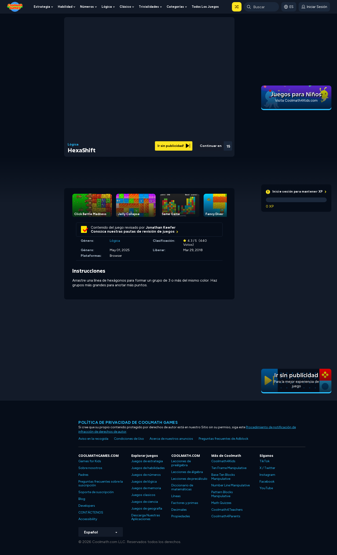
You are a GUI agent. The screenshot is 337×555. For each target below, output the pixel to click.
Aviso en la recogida (93, 439)
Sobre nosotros (90, 468)
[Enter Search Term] (261, 6)
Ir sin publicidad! (174, 146)
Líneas (176, 496)
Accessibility (87, 519)
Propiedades (180, 516)
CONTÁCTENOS (90, 512)
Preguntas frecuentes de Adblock (223, 439)
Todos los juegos (205, 6)
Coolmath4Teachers (227, 510)
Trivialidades (149, 6)
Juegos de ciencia (144, 502)
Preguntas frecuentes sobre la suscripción (100, 484)
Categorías (175, 6)
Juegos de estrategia (147, 461)
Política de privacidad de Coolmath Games (128, 422)
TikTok (265, 461)
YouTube (266, 488)
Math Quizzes (221, 503)
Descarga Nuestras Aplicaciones (145, 517)
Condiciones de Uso (129, 439)
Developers (86, 506)
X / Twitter (267, 468)
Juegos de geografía (146, 508)
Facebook (267, 482)
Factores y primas (184, 503)
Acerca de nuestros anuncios (171, 439)
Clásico (125, 6)
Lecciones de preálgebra (181, 463)
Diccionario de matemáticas (182, 487)
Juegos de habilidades (148, 468)
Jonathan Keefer (161, 227)
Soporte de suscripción (96, 492)
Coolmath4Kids (223, 461)
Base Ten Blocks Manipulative (223, 477)
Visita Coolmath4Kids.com (296, 100)
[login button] (314, 6)
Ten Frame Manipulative (228, 468)
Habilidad (65, 6)
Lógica (107, 6)
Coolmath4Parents (225, 516)
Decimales (179, 510)
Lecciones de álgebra (187, 472)
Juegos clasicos (143, 495)
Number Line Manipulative (230, 485)
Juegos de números (146, 475)
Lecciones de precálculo (189, 479)
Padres (83, 475)
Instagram (267, 475)
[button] (237, 6)
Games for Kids (89, 461)
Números (87, 6)
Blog (81, 499)
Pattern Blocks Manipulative (222, 494)
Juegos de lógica (144, 482)
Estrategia (42, 6)
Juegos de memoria (146, 488)
